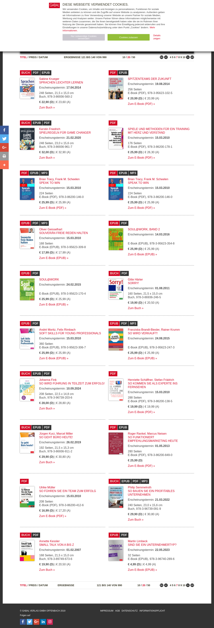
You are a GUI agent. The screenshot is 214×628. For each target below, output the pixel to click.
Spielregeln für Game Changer (65, 132)
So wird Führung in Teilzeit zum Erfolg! (72, 383)
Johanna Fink (48, 379)
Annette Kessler (49, 541)
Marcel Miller (64, 433)
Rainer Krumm (170, 329)
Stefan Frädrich (164, 379)
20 (128, 57)
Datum (43, 57)
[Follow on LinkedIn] (43, 622)
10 (123, 57)
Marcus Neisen (157, 433)
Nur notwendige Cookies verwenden (83, 37)
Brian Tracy (46, 179)
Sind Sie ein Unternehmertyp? (152, 544)
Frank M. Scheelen (67, 179)
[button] (4, 130)
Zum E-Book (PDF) (140, 103)
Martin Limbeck (137, 541)
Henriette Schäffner (140, 379)
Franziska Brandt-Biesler (143, 329)
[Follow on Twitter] (29, 622)
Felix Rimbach (66, 329)
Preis (33, 57)
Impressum (106, 611)
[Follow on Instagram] (50, 622)
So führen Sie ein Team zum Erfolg (67, 491)
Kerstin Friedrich (49, 129)
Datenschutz (129, 611)
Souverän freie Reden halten (63, 233)
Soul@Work (49, 279)
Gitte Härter (135, 279)
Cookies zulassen (128, 37)
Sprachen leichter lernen (61, 82)
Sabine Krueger (49, 78)
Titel (23, 57)
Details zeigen (156, 37)
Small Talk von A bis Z (56, 544)
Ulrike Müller (47, 487)
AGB (117, 611)
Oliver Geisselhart (50, 229)
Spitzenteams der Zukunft (149, 78)
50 (133, 57)
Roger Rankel (137, 433)
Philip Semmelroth (139, 487)
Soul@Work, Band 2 (144, 229)
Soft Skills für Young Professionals (70, 333)
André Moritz (47, 329)
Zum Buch (45, 107)
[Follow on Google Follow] (36, 622)
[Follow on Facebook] (23, 622)
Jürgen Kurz (47, 433)
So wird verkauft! (143, 333)
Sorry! (133, 283)
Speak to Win (49, 182)
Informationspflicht (152, 611)
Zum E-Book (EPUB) (52, 257)
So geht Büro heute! (56, 437)
